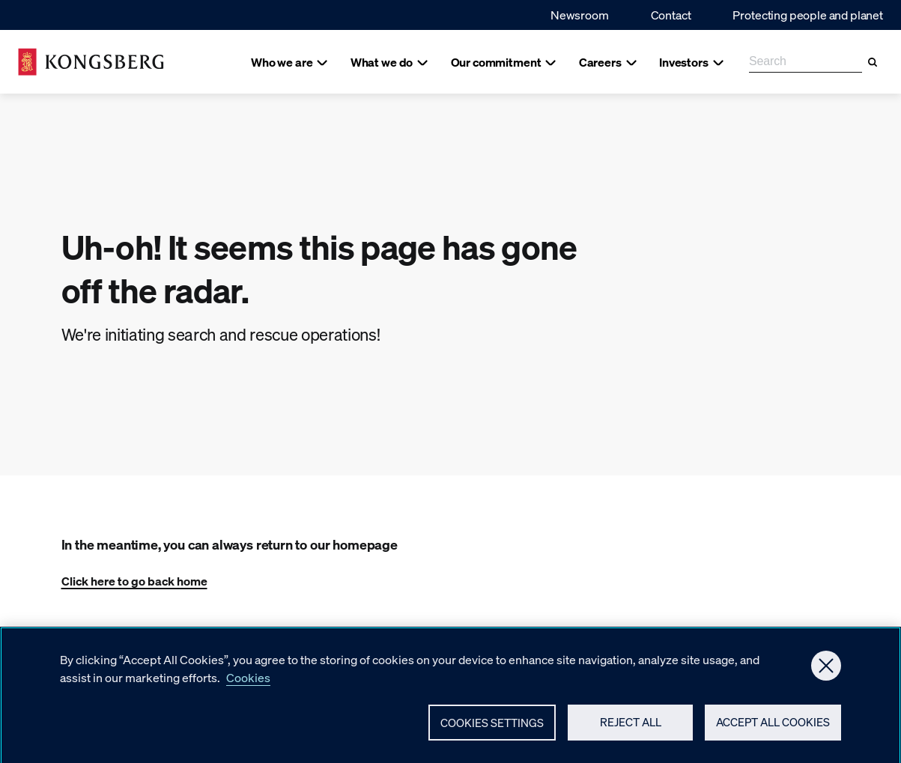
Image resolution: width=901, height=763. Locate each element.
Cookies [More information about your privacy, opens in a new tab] (248, 694)
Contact (671, 14)
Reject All (630, 739)
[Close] (826, 683)
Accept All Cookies (773, 739)
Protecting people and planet (807, 14)
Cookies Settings (492, 739)
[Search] (872, 62)
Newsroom (579, 14)
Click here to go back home (134, 581)
